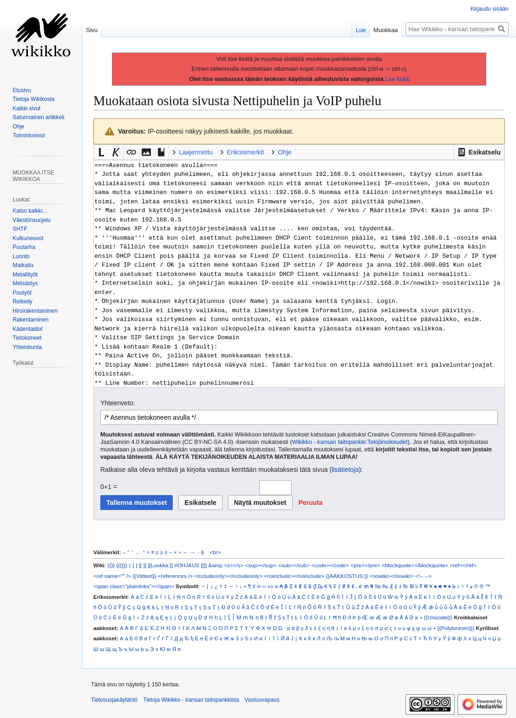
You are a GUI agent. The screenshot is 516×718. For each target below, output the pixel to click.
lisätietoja (345, 469)
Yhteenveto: (117, 403)
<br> (215, 552)
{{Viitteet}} (144, 576)
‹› (264, 586)
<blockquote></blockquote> (415, 565)
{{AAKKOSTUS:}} (347, 576)
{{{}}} (121, 565)
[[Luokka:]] (160, 565)
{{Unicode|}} (438, 617)
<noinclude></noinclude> (294, 576)
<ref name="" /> (112, 576)
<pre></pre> (365, 565)
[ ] (135, 565)
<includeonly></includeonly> (228, 576)
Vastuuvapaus (262, 700)
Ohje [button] (285, 152)
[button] (479, 152)
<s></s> (233, 565)
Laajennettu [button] (196, 152)
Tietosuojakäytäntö (114, 700)
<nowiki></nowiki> (391, 576)
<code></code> (330, 565)
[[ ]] (142, 565)
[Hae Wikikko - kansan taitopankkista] (457, 29)
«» (271, 586)
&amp (215, 565)
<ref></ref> (463, 565)
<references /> (175, 576)
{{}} (111, 565)
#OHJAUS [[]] (190, 565)
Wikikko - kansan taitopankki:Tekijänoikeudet (350, 442)
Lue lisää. (398, 78)
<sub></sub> (294, 565)
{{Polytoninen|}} (456, 628)
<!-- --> (423, 576)
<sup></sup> (261, 565)
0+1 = (108, 486)
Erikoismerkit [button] (245, 152)
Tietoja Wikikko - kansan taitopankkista (191, 700)
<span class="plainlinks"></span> (133, 586)
